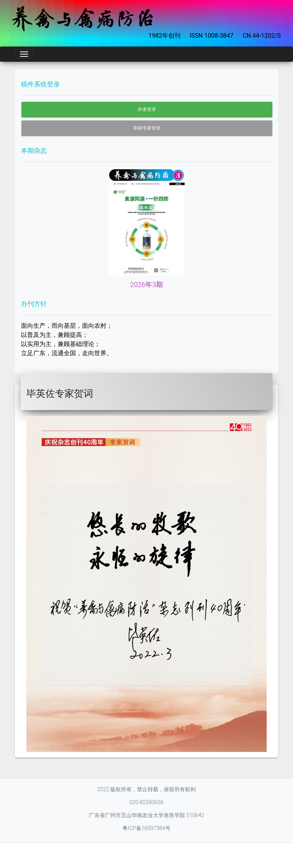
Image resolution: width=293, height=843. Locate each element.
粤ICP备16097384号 (146, 828)
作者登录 (147, 109)
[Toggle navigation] (24, 54)
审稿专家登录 (147, 128)
